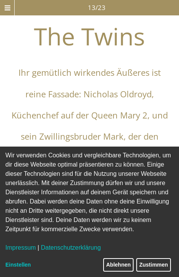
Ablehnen (118, 265)
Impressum (20, 247)
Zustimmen (153, 265)
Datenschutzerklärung (71, 247)
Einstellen (18, 265)
